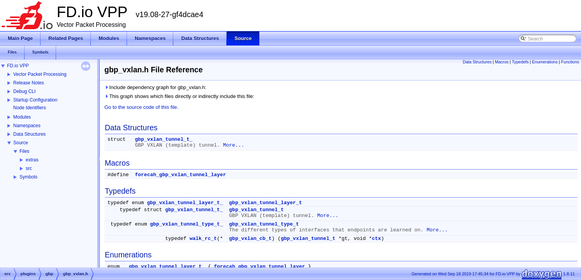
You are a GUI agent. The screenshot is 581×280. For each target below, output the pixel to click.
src (29, 168)
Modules (22, 117)
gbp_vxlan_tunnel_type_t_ (186, 224)
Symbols (28, 177)
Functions (570, 62)
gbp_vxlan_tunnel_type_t (264, 224)
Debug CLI (24, 91)
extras (32, 160)
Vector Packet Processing (40, 74)
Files (24, 151)
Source (20, 142)
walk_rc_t (203, 239)
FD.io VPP (18, 65)
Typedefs (520, 62)
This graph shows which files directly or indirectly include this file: (179, 96)
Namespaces (26, 125)
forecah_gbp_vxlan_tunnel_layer (180, 175)
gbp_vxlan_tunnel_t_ (163, 139)
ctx (376, 239)
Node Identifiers (29, 107)
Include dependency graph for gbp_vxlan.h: (155, 87)
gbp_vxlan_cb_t (250, 239)
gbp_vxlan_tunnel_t (256, 210)
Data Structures (29, 134)
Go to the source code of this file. (141, 107)
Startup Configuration (35, 100)
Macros (502, 62)
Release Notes (28, 83)
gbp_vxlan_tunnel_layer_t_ (185, 203)
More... (234, 145)
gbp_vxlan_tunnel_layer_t (265, 203)
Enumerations (545, 62)
